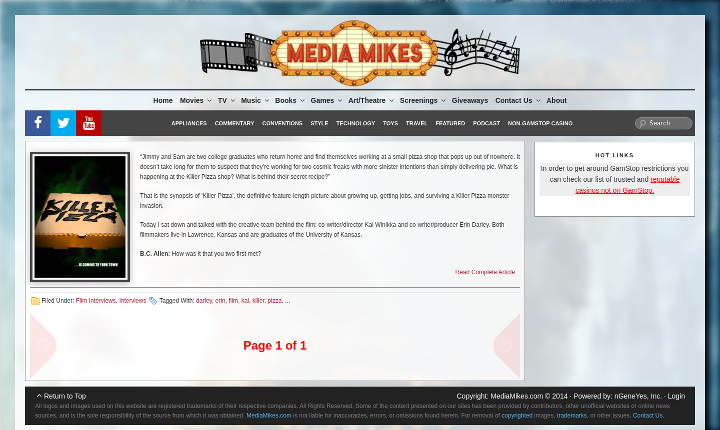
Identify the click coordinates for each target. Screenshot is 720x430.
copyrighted (517, 415)
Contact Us (519, 100)
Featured (450, 123)
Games (327, 100)
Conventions (282, 123)
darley (204, 300)
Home (163, 100)
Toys (390, 123)
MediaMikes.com (516, 396)
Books (290, 100)
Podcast (486, 123)
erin (221, 300)
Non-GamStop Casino (540, 123)
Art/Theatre (372, 100)
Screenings (423, 100)
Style (319, 123)
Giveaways (470, 100)
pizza (275, 300)
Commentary (234, 123)
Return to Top (65, 396)
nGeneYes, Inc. (638, 396)
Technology (356, 123)
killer (258, 300)
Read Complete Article (485, 272)
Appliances (189, 123)
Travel (417, 123)
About (556, 100)
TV (227, 100)
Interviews (132, 300)
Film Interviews (96, 300)
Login (676, 396)
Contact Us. (648, 415)
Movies (196, 100)
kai (245, 300)
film (233, 300)
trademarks (572, 415)
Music (255, 100)
